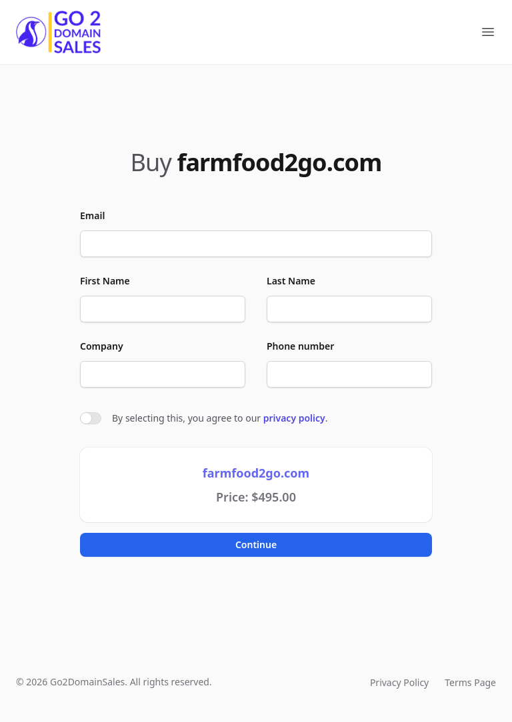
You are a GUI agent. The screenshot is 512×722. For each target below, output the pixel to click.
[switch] (90, 418)
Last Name (291, 280)
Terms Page (470, 682)
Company (101, 346)
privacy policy (294, 418)
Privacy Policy (399, 682)
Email (92, 215)
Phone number (300, 346)
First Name (105, 280)
